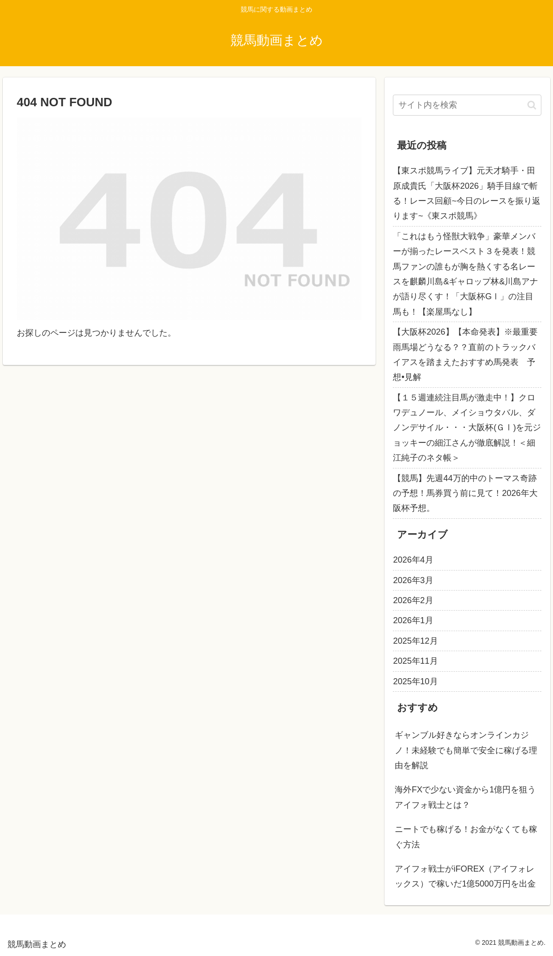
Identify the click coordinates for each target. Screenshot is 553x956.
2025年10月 (415, 681)
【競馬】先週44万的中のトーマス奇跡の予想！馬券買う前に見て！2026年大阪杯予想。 (465, 493)
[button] (532, 105)
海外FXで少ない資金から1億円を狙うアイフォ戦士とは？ (465, 797)
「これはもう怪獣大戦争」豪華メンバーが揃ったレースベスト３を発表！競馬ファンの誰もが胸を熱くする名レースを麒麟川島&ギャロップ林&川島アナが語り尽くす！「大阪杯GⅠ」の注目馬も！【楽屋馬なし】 (465, 274)
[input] (467, 105)
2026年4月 (413, 559)
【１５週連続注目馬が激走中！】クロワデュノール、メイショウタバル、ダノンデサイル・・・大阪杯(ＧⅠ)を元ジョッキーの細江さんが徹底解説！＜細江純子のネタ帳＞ (467, 428)
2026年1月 (413, 620)
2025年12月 (415, 641)
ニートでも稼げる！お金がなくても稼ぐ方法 (466, 837)
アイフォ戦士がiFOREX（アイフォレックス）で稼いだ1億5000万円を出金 (465, 876)
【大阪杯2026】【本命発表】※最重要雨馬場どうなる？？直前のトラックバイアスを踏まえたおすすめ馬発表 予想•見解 (465, 354)
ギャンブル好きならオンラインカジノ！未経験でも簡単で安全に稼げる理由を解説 (466, 750)
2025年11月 (415, 661)
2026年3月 (413, 580)
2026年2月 (413, 600)
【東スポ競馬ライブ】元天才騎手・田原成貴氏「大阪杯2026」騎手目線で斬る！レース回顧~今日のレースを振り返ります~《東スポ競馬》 (466, 193)
